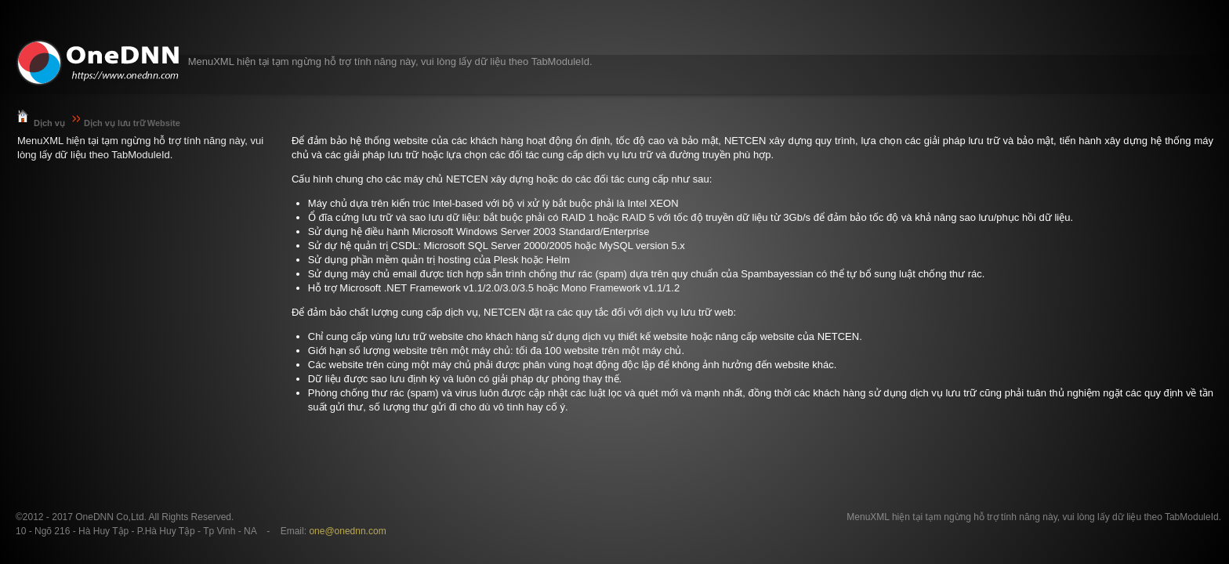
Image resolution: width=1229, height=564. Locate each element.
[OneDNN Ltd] (98, 62)
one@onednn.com (347, 531)
